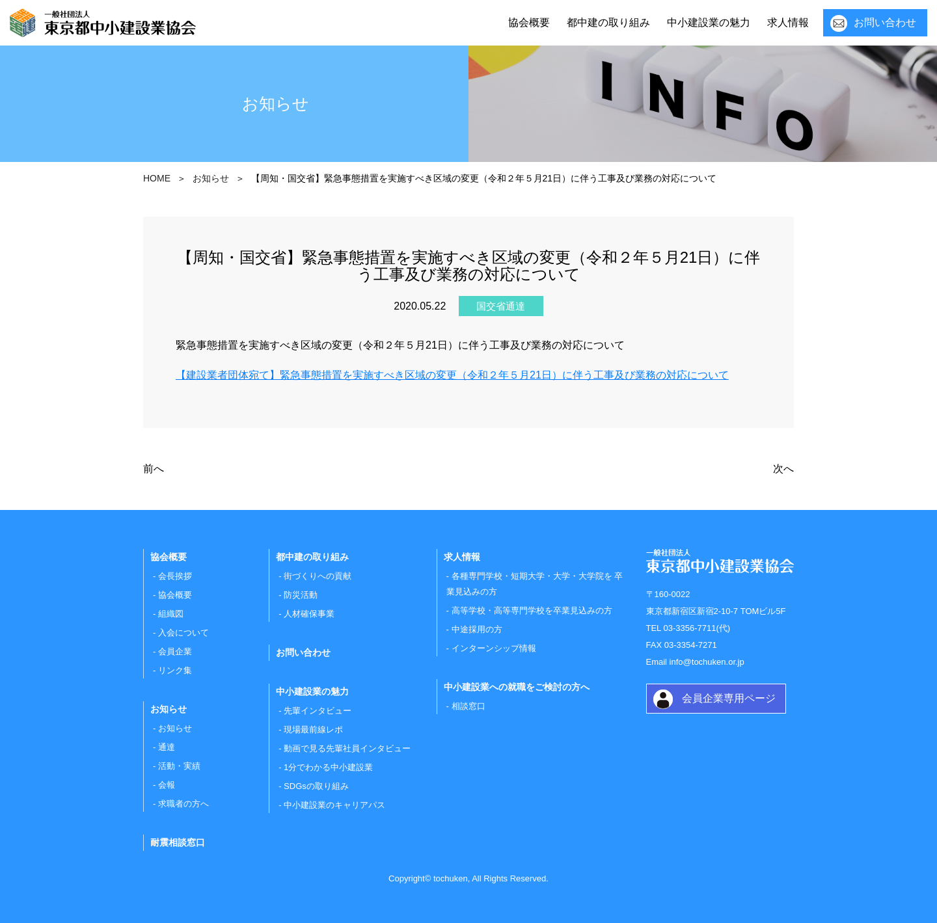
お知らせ (175, 728)
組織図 (170, 614)
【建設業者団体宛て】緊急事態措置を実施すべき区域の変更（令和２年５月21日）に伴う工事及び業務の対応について (452, 375)
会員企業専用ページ (729, 698)
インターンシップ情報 (494, 648)
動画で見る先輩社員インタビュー (347, 748)
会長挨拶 (175, 576)
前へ (153, 468)
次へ (783, 468)
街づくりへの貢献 (317, 576)
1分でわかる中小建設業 (328, 767)
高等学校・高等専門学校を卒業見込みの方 (532, 610)
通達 (166, 747)
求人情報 (788, 22)
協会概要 (529, 22)
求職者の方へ (183, 804)
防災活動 (301, 595)
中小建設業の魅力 (708, 22)
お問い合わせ (885, 22)
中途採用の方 (477, 629)
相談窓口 (468, 706)
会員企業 (175, 651)
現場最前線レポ (313, 729)
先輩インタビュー (317, 711)
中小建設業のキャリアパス (334, 805)
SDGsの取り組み (316, 786)
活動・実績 (179, 766)
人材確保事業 (309, 614)
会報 (166, 785)
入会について (183, 632)
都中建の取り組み (608, 22)
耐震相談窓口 (177, 842)
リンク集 (175, 670)
